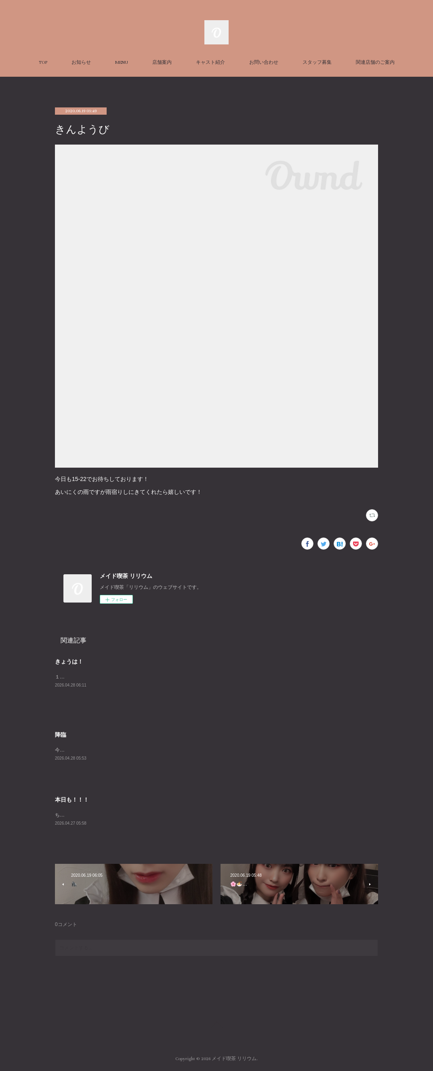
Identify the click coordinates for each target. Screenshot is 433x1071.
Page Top (216, 1026)
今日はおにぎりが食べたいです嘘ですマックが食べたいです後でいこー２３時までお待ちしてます (161, 750)
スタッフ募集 (317, 62)
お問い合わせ (263, 62)
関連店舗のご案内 (375, 62)
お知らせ (81, 62)
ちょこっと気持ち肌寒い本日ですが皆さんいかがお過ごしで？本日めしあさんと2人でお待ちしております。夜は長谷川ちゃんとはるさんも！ (209, 815)
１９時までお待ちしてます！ (86, 677)
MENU (121, 62)
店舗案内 (162, 62)
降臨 (60, 734)
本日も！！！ (72, 799)
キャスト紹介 (210, 62)
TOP (43, 62)
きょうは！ (69, 661)
